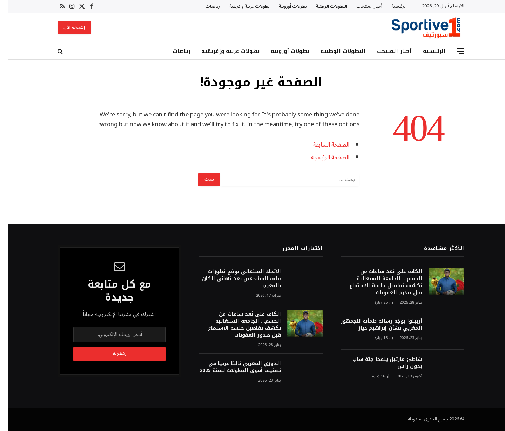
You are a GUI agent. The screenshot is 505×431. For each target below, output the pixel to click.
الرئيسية (390, 6)
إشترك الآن (66, 27)
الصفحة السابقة (323, 145)
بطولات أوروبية (284, 6)
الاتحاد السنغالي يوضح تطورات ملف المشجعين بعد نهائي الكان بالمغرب (233, 278)
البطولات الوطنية (323, 6)
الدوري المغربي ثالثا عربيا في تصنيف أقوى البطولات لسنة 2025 (231, 367)
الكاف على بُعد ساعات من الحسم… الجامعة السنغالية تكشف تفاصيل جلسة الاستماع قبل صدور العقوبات (377, 282)
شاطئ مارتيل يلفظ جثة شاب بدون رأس (379, 363)
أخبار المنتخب (361, 6)
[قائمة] (452, 51)
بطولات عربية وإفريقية (241, 6)
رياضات (204, 6)
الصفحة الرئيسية (322, 157)
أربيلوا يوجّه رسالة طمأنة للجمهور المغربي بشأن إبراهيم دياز (373, 325)
